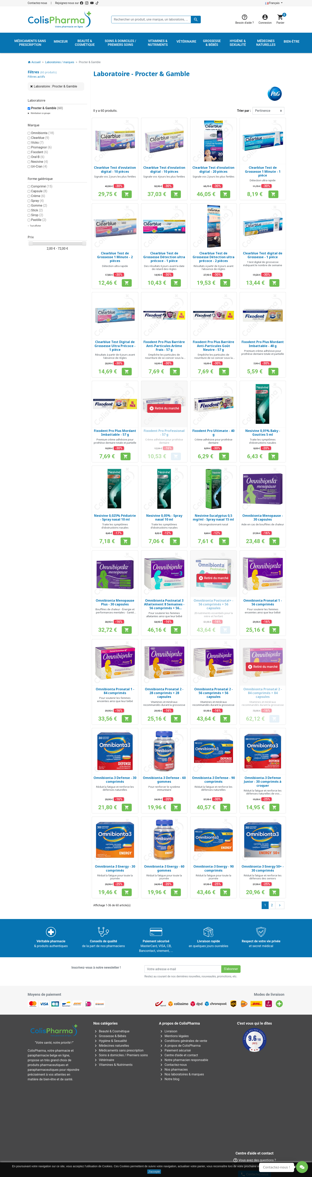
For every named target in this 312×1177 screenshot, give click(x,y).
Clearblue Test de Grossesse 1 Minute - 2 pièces (115, 257)
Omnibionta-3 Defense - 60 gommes (164, 780)
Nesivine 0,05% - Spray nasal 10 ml (164, 517)
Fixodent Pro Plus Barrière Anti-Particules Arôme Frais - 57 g (164, 346)
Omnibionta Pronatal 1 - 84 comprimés (115, 691)
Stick (37, 210)
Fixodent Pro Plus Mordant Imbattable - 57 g (115, 433)
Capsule (39, 191)
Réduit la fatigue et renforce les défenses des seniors (263, 877)
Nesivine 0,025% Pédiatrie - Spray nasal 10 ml (115, 517)
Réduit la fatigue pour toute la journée (115, 877)
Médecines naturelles (111, 1046)
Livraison (168, 1031)
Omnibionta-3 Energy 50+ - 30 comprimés (263, 868)
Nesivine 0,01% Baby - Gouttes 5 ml (262, 433)
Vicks (37, 142)
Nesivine (39, 162)
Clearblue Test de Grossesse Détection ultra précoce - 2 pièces (213, 257)
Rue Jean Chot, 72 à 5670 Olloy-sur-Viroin (153, 1147)
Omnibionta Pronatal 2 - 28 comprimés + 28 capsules (164, 693)
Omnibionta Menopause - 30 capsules (262, 517)
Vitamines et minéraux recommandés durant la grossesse (164, 703)
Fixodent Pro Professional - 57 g (164, 433)
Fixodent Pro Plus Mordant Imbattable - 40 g (263, 344)
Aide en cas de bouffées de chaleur (262, 524)
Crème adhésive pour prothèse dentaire (164, 441)
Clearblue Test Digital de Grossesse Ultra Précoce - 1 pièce (115, 346)
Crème (38, 196)
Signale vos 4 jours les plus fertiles (164, 176)
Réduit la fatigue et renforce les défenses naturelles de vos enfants (263, 793)
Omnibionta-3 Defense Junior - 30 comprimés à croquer (262, 782)
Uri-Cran (39, 166)
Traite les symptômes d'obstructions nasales (262, 441)
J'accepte (154, 1171)
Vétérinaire (103, 1060)
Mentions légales (174, 1036)
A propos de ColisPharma (180, 1046)
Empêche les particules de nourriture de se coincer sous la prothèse (164, 358)
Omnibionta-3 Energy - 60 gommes (164, 868)
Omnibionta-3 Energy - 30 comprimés (115, 868)
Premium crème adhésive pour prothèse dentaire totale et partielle (262, 352)
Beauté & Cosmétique (111, 1031)
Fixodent (39, 152)
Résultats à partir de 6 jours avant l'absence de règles (213, 267)
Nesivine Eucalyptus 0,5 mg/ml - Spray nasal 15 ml (213, 517)
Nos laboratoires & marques (181, 1074)
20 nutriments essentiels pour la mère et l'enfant (213, 614)
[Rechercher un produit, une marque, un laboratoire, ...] (156, 19)
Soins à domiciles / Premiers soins (120, 1055)
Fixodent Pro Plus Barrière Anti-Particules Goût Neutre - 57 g (213, 346)
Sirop (37, 215)
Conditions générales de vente (183, 1041)
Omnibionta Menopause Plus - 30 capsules (115, 602)
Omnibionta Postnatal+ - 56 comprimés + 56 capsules (213, 604)
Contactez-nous (37, 3)
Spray (37, 201)
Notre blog (169, 1079)
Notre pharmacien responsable (183, 1060)
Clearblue (40, 138)
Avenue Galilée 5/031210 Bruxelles (93, 1112)
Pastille (38, 220)
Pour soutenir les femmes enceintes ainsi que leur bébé (263, 610)
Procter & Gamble (47, 108)
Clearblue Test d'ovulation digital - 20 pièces (213, 169)
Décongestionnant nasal (213, 524)
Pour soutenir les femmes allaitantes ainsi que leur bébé (164, 614)
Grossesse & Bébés (109, 1036)
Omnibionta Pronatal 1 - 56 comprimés (262, 602)
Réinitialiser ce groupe (40, 113)
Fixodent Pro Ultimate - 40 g (213, 433)
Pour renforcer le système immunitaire (164, 788)
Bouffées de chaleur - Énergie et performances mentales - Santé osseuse (115, 612)
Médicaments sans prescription (118, 1050)
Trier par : (244, 111)
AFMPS (94, 1093)
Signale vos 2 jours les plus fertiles (115, 176)
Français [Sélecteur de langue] (272, 3)
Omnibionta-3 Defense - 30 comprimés (115, 780)
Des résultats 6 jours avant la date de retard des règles (164, 267)
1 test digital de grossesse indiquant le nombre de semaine (262, 263)
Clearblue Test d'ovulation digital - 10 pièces (115, 169)
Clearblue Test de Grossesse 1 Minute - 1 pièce (263, 171)
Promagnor (41, 147)
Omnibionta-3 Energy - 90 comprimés (213, 868)
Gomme (39, 205)
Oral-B (37, 157)
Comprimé (41, 186)
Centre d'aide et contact (178, 1055)
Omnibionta (42, 133)
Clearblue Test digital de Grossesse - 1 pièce (262, 255)
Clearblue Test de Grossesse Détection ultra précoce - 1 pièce (164, 257)
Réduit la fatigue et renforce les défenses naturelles (115, 788)
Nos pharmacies (173, 1069)
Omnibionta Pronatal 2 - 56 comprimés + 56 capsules (213, 693)
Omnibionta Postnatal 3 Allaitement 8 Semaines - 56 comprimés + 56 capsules (164, 606)
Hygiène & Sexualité (110, 1041)
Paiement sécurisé (175, 1050)
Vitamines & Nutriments (113, 1065)
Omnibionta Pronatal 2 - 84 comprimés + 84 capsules (262, 693)
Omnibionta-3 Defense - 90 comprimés (213, 780)
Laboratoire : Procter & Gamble (55, 86)
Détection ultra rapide (263, 180)
